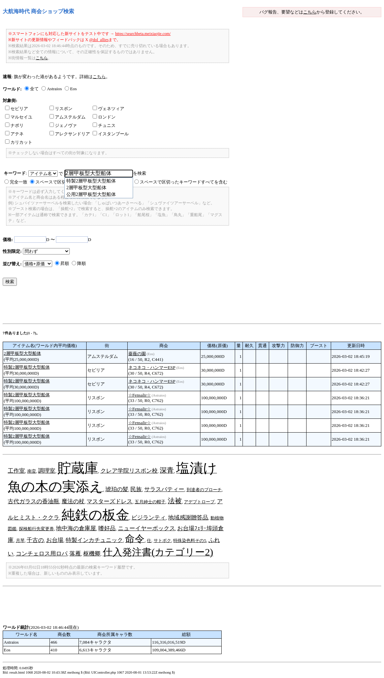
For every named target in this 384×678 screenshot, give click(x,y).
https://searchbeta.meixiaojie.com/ (143, 33)
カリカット (18, 142)
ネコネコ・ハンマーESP (151, 367)
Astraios (54, 88)
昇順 (64, 263)
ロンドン (104, 117)
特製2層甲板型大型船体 (27, 367)
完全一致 (18, 181)
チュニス (104, 125)
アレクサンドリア (70, 133)
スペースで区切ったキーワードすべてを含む (183, 181)
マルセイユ (18, 117)
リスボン (61, 108)
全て (34, 88)
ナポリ (14, 125)
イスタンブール (111, 133)
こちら (309, 11)
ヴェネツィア (108, 108)
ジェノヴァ (63, 125)
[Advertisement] (125, 306)
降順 (81, 263)
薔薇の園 (137, 353)
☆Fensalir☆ (139, 395)
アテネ (14, 133)
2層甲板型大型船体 (22, 353)
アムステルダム (68, 117)
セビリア (16, 108)
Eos (73, 88)
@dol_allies (99, 39)
